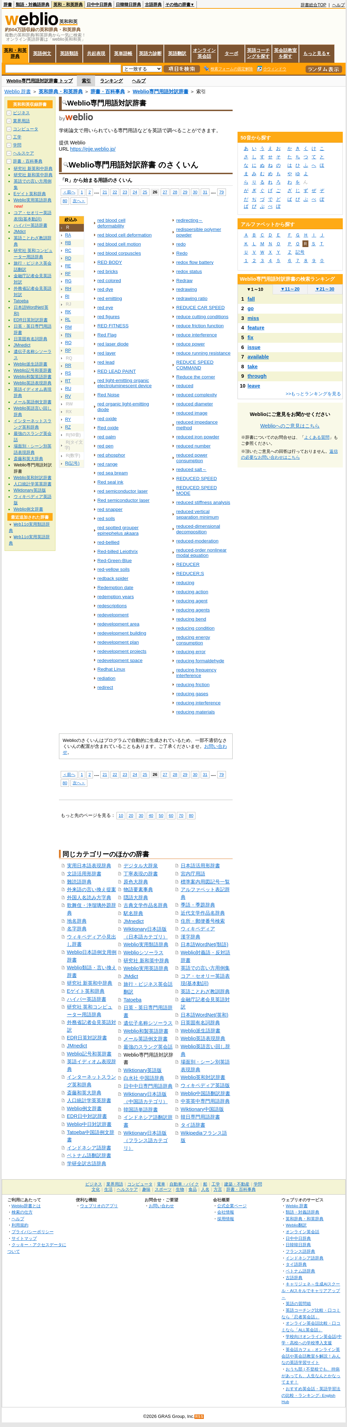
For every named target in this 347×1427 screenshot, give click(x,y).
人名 (205, 1189)
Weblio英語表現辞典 (203, 1038)
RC (68, 250)
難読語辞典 (79, 882)
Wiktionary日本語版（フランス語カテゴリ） (146, 1140)
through (257, 376)
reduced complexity (196, 394)
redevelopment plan (118, 642)
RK (68, 311)
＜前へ (69, 192)
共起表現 (96, 53)
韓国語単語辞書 (141, 1109)
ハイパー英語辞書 (86, 999)
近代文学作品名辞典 (203, 913)
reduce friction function (199, 325)
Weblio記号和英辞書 (89, 1054)
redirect (105, 687)
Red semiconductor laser (124, 500)
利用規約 (20, 1225)
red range (108, 464)
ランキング (111, 80)
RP (68, 350)
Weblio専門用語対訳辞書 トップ (40, 80)
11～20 (290, 289)
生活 (108, 1189)
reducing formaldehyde (200, 660)
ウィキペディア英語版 (205, 1085)
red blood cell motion (119, 244)
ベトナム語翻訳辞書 (89, 1155)
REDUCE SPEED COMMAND (194, 365)
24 (135, 192)
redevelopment (113, 614)
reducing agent (191, 600)
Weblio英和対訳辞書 (203, 1077)
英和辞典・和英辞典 (61, 91)
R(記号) (72, 463)
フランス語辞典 (300, 1251)
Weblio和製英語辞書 (146, 1031)
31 (205, 192)
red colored (109, 280)
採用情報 (225, 1218)
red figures (109, 316)
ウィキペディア (198, 928)
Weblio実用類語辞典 (146, 944)
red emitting (110, 298)
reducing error (191, 651)
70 (181, 815)
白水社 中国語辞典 (144, 1078)
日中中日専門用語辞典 (148, 1086)
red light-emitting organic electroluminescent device (125, 383)
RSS (199, 1417)
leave (254, 386)
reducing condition (195, 628)
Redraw (184, 280)
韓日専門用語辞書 (200, 1117)
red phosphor (111, 455)
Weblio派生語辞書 (201, 1030)
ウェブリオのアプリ (99, 1205)
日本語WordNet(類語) (204, 944)
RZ (68, 427)
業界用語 (21, 120)
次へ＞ (79, 200)
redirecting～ (189, 220)
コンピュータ (25, 129)
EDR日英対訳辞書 (87, 1037)
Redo (181, 253)
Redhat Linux (111, 669)
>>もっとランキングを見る (313, 393)
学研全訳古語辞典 (86, 1163)
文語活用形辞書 (84, 873)
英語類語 (69, 53)
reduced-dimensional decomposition (198, 529)
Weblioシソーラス (144, 952)
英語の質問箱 (298, 1303)
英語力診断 (150, 53)
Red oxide (108, 427)
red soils (106, 518)
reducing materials (195, 712)
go (251, 308)
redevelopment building (122, 633)
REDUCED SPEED (196, 478)
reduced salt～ (191, 469)
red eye (105, 307)
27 (165, 192)
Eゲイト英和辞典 (86, 991)
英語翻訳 (177, 53)
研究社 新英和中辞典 (90, 983)
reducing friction (192, 684)
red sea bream (113, 473)
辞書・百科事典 (108, 91)
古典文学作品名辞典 (146, 905)
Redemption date (115, 587)
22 (115, 192)
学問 (17, 145)
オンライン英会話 (204, 53)
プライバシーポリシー (33, 1231)
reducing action (192, 591)
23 (124, 192)
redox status (189, 271)
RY (68, 419)
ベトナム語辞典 (300, 1271)
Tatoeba (132, 1000)
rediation (107, 678)
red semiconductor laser (123, 491)
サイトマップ (24, 1238)
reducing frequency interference (196, 672)
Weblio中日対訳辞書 (89, 1124)
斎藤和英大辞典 (84, 1092)
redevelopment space (120, 660)
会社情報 (225, 1212)
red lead (106, 362)
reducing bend (191, 619)
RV (68, 396)
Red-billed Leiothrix (118, 551)
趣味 (146, 1189)
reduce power (190, 344)
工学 (17, 137)
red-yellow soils (114, 569)
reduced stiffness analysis (203, 502)
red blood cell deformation (125, 235)
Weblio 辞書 (18, 91)
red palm (107, 436)
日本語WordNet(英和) (204, 1015)
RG (68, 281)
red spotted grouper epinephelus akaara (118, 530)
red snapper (110, 509)
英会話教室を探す (285, 53)
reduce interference (196, 334)
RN (68, 335)
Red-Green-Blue (115, 560)
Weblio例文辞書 (84, 1108)
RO (68, 342)
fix (251, 337)
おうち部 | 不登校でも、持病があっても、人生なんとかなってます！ (310, 1375)
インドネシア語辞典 (304, 1258)
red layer (107, 353)
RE (68, 266)
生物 (180, 1189)
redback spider (113, 578)
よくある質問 (316, 437)
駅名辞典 (133, 913)
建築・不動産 (236, 1184)
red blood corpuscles (119, 253)
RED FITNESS (113, 325)
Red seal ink (111, 482)
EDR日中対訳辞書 (87, 1116)
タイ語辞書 (193, 1125)
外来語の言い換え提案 (91, 889)
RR (68, 365)
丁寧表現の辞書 (141, 873)
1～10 (255, 289)
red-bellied (109, 542)
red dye (105, 289)
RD (68, 258)
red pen (106, 446)
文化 (96, 1189)
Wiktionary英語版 (143, 1070)
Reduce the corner (195, 377)
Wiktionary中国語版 (202, 1109)
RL (68, 319)
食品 (192, 1189)
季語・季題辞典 (198, 905)
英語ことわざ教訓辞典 (205, 991)
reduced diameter (194, 404)
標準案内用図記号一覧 (205, 882)
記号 (300, 252)
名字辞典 (77, 928)
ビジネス (21, 112)
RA (68, 235)
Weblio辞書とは (26, 1205)
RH (68, 288)
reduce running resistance (203, 353)
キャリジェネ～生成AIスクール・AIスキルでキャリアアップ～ (310, 1290)
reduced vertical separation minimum (197, 514)
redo (181, 244)
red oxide (107, 418)
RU (68, 388)
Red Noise (109, 394)
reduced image (191, 413)
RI (67, 296)
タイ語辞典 (296, 1264)
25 (145, 192)
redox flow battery (194, 262)
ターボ (231, 53)
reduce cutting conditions (202, 316)
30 (195, 192)
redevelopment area (119, 624)
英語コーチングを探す (258, 53)
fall (251, 299)
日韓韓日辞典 (128, 4)
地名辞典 (77, 921)
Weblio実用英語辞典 (146, 968)
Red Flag (107, 334)
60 (171, 815)
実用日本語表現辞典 (89, 865)
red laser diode (113, 344)
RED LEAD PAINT (117, 371)
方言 (218, 1189)
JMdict (131, 976)
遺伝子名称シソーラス (148, 1023)
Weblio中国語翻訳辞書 (206, 1093)
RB (68, 242)
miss (253, 318)
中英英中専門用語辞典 (205, 1101)
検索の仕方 (22, 1212)
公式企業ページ (232, 1205)
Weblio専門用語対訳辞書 (160, 91)
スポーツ (163, 1189)
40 (151, 815)
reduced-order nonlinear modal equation (201, 552)
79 (221, 192)
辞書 (8, 4)
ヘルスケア (23, 153)
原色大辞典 (136, 882)
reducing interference (198, 702)
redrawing (186, 289)
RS (68, 373)
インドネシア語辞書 (89, 1148)
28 (175, 192)
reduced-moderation (197, 541)
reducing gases (192, 693)
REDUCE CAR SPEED (200, 307)
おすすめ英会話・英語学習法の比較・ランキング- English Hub (310, 1395)
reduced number (193, 446)
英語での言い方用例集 (205, 968)
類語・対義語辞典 (32, 4)
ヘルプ (338, 4)
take (253, 366)
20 (131, 815)
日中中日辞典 (99, 4)
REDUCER (188, 564)
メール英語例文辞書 (146, 1039)
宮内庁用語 (193, 873)
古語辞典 (153, 4)
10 (121, 815)
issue (254, 347)
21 (104, 192)
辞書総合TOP (313, 4)
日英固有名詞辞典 (200, 1022)
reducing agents (193, 610)
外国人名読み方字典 (89, 897)
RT (68, 380)
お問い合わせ (161, 1205)
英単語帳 (123, 53)
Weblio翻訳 (296, 1225)
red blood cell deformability (112, 223)
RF (68, 273)
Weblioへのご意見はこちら (290, 426)
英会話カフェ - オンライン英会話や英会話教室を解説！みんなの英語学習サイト (310, 1356)
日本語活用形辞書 (200, 865)
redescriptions (112, 605)
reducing (185, 582)
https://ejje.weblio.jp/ (93, 149)
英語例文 (42, 53)
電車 (161, 1184)
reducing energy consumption (193, 640)
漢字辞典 (190, 937)
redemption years (116, 596)
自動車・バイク (184, 1184)
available (258, 357)
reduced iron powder (197, 436)
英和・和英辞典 (68, 4)
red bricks (108, 271)
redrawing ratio (191, 298)
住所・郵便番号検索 (203, 921)
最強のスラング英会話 (148, 1047)
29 (185, 192)
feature (256, 327)
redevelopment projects (122, 651)
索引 (86, 80)
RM (68, 327)
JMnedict (77, 1046)
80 (65, 200)
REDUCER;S (190, 573)
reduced (184, 385)
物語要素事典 (138, 889)
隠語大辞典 (136, 897)
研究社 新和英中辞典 (146, 960)
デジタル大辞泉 (141, 865)
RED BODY (110, 262)
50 (161, 815)
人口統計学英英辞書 (89, 1100)
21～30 (324, 289)
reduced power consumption (191, 457)
